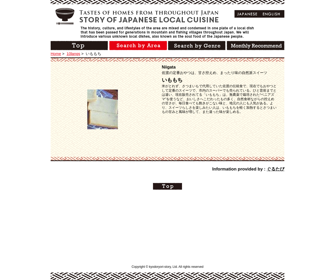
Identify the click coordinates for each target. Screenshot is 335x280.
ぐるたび (275, 169)
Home (56, 53)
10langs (73, 53)
